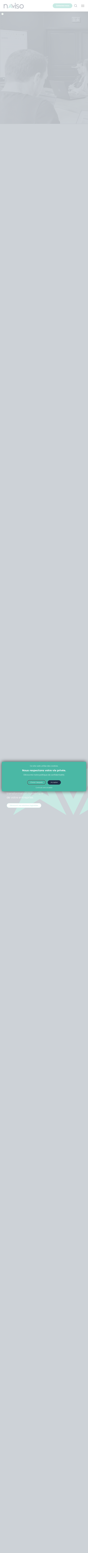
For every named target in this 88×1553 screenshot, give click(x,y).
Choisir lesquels (36, 782)
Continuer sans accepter (44, 787)
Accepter (54, 782)
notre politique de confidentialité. (49, 774)
